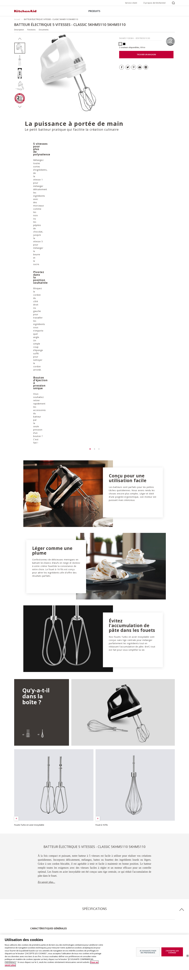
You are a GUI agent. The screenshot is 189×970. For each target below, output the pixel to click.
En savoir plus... (46, 633)
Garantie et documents (65, 914)
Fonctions (31, 29)
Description (19, 29)
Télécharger (28, 804)
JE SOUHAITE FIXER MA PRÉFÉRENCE (148, 953)
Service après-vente (64, 918)
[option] (19, 48)
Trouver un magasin (64, 910)
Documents (43, 29)
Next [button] (19, 107)
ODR (16, 922)
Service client (131, 3)
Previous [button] (19, 39)
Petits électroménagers (24, 935)
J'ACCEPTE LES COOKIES (172, 953)
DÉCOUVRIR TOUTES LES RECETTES (42, 880)
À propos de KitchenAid (154, 3)
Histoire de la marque (23, 914)
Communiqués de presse (24, 918)
